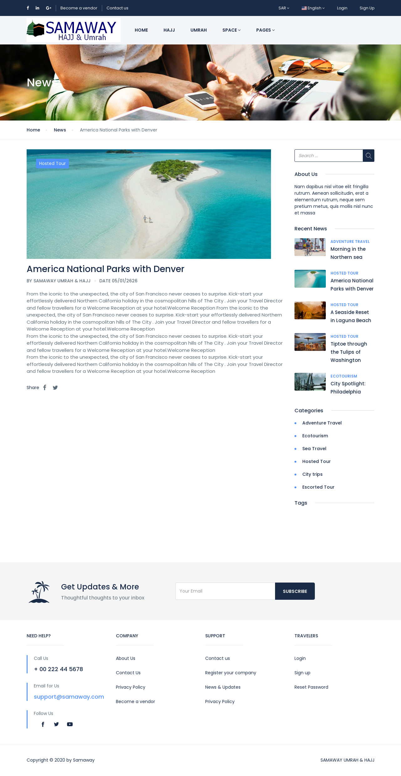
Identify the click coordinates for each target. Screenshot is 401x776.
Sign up (302, 673)
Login (342, 8)
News (60, 130)
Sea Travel (314, 448)
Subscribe (295, 591)
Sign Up (367, 8)
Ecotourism (344, 376)
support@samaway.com (69, 697)
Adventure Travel (350, 241)
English (313, 8)
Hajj (169, 30)
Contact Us (128, 673)
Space (231, 30)
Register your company (230, 673)
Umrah (198, 30)
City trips (312, 474)
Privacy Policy (130, 687)
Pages (265, 30)
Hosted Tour (52, 163)
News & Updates (223, 687)
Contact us (117, 8)
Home (141, 30)
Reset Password (311, 687)
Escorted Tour (318, 487)
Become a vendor (78, 8)
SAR (284, 8)
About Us (125, 658)
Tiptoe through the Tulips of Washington (349, 352)
